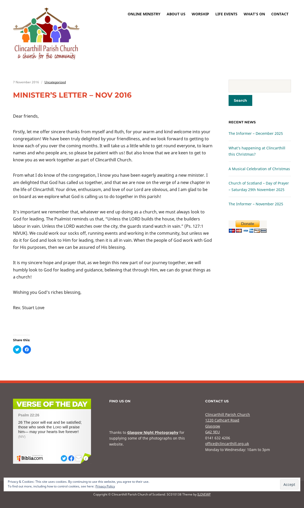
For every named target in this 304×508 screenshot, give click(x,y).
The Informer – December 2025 (256, 133)
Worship (200, 13)
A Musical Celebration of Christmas (259, 168)
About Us (176, 13)
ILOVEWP (204, 494)
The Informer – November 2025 (256, 203)
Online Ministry (144, 13)
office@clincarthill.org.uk (227, 443)
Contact (279, 13)
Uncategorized (55, 82)
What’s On (254, 13)
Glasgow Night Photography (152, 432)
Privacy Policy (105, 486)
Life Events (226, 13)
